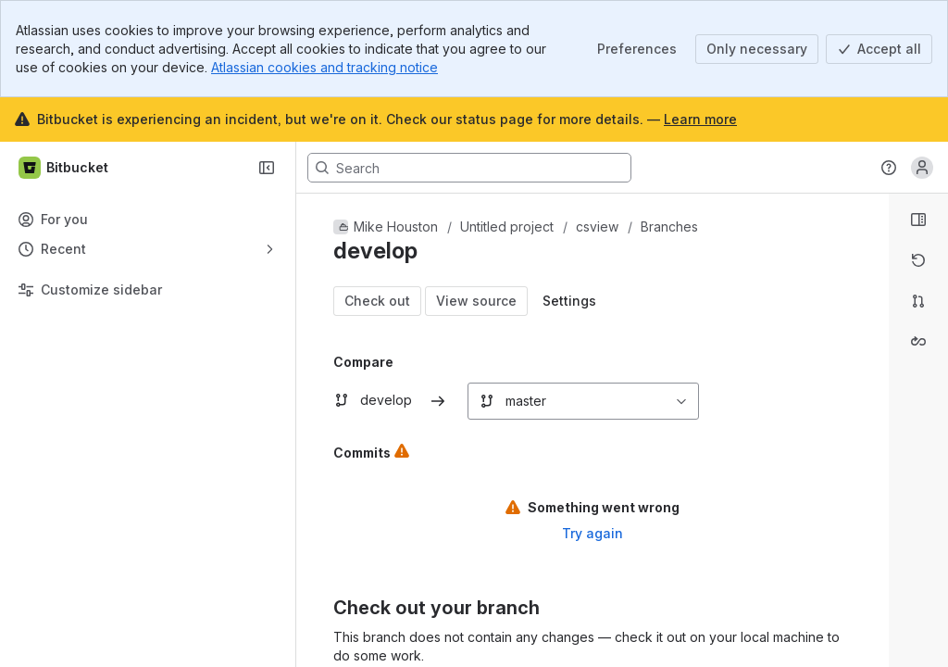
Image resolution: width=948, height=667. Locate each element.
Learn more (700, 119)
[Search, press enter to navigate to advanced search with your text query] (469, 167)
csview (597, 226)
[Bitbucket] (64, 167)
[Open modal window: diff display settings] (569, 301)
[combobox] (478, 401)
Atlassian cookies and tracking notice (324, 67)
